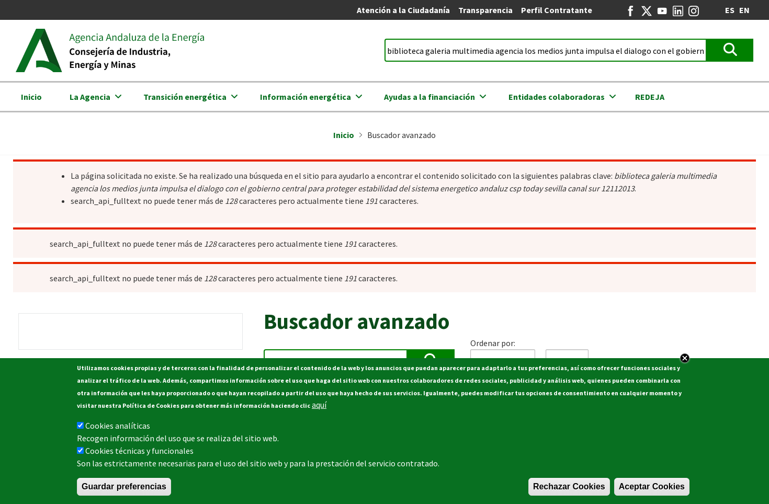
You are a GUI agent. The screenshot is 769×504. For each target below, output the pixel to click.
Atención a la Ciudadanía (403, 10)
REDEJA (649, 96)
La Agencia (90, 96)
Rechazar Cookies (569, 486)
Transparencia (485, 10)
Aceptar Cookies (652, 486)
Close (684, 358)
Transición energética (185, 96)
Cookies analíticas (117, 425)
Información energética (305, 96)
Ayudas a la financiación (429, 96)
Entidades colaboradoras (556, 96)
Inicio (31, 96)
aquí (319, 404)
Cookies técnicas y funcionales (139, 450)
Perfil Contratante (556, 10)
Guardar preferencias (124, 486)
